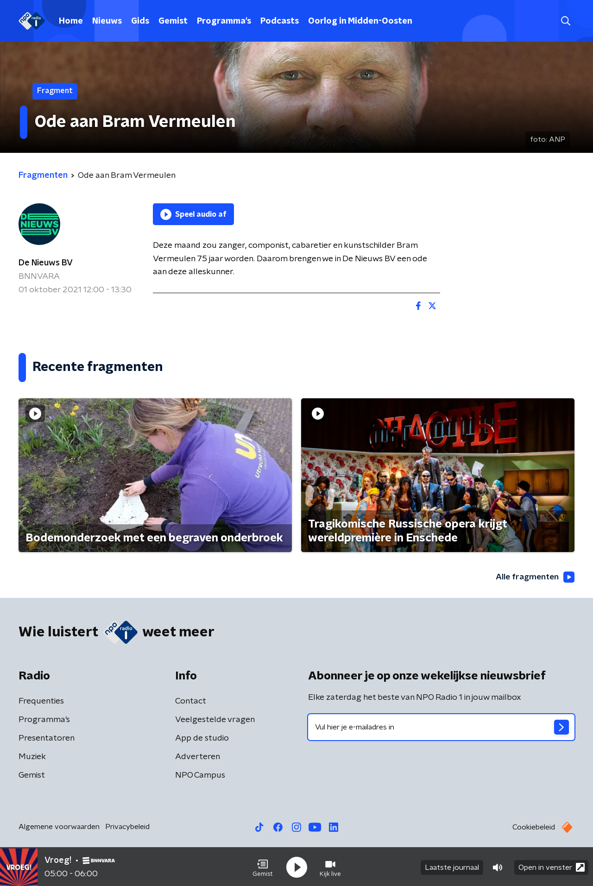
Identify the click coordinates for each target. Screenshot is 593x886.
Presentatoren (47, 739)
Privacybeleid (127, 827)
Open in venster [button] (551, 866)
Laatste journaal (452, 866)
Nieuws (107, 21)
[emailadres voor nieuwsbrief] (441, 728)
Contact (190, 701)
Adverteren (197, 757)
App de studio (202, 739)
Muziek (32, 757)
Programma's (224, 21)
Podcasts (279, 21)
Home (71, 21)
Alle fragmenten (534, 577)
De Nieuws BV (46, 263)
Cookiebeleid (533, 827)
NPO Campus (200, 776)
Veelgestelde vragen (215, 720)
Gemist (173, 21)
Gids (140, 21)
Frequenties (41, 701)
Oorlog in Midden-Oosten (360, 21)
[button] (263, 866)
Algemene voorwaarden (59, 827)
